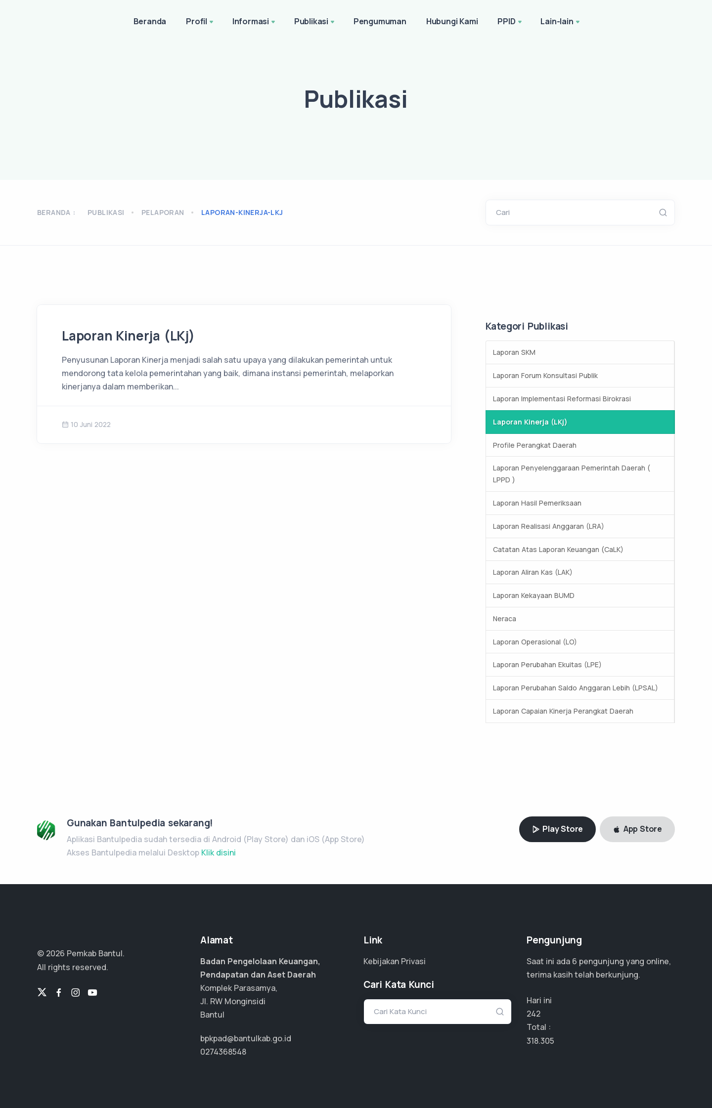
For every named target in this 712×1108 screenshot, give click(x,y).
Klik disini (218, 852)
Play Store (557, 828)
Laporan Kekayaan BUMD (534, 595)
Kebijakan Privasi (394, 961)
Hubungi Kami (452, 21)
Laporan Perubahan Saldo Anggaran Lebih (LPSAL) (575, 687)
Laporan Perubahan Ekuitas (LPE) (547, 664)
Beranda (150, 21)
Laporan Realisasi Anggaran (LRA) (548, 526)
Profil (200, 22)
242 (533, 1013)
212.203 (540, 1040)
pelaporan (162, 212)
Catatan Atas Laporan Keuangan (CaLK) (558, 549)
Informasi (254, 22)
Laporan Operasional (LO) (535, 641)
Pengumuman (380, 21)
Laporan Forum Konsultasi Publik (545, 375)
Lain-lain (560, 22)
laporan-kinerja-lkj (242, 212)
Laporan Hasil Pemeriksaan (537, 503)
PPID (510, 22)
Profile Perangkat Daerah (535, 445)
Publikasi (315, 22)
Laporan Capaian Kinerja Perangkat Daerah (563, 711)
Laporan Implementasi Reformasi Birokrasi (562, 398)
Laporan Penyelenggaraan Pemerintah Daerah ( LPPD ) (571, 473)
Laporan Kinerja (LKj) (128, 335)
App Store (637, 828)
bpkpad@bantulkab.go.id (245, 1038)
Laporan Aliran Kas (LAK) (533, 572)
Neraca (504, 618)
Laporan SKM (514, 352)
